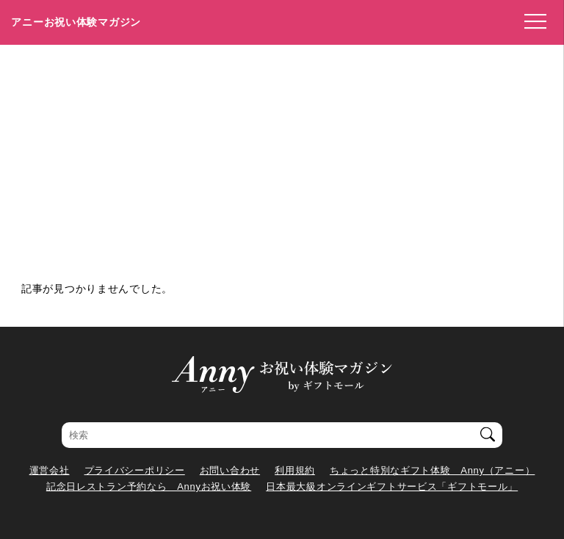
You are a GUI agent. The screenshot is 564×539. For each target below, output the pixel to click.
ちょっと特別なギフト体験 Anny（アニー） (432, 470)
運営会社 (49, 470)
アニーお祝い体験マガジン (76, 22)
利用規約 (295, 470)
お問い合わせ (230, 470)
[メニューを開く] (531, 22)
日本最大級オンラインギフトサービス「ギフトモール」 (392, 486)
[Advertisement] (282, 155)
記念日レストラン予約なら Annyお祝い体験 (148, 486)
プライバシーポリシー (134, 470)
